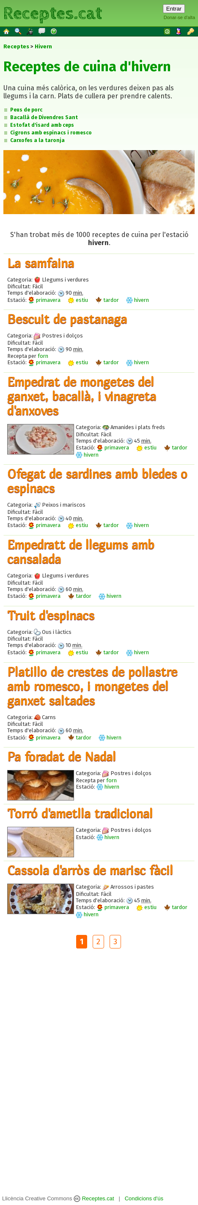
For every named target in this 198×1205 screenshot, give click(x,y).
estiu (78, 300)
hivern (137, 300)
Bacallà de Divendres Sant (44, 117)
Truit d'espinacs (50, 615)
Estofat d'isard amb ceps (42, 125)
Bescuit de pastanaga (67, 319)
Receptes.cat (52, 12)
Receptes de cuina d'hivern (87, 67)
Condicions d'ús (144, 1198)
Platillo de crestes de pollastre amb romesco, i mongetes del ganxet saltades (92, 686)
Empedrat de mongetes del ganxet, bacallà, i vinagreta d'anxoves (81, 396)
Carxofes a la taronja (37, 140)
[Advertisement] (97, 1073)
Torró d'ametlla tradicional (80, 813)
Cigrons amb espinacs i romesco (51, 133)
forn (43, 356)
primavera (44, 300)
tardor (107, 300)
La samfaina (40, 263)
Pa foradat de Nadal (61, 756)
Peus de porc (26, 110)
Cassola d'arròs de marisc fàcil (90, 870)
